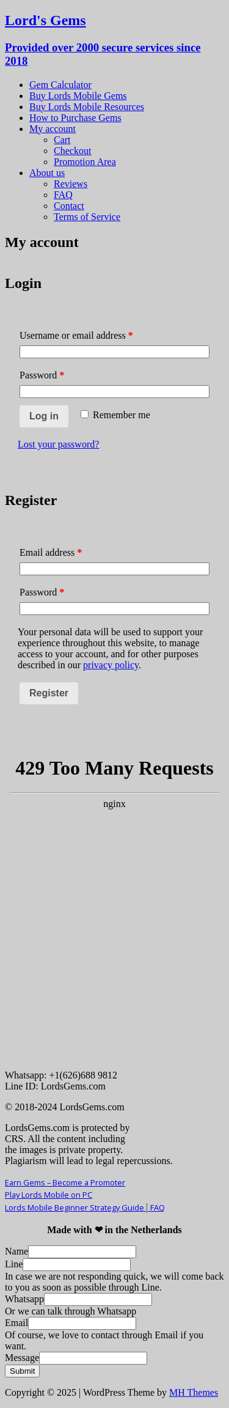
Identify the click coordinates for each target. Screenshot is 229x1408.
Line (14, 1264)
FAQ (63, 195)
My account (52, 128)
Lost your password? (58, 444)
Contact (69, 206)
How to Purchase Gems (75, 117)
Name (16, 1251)
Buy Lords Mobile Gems (78, 95)
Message (22, 1357)
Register (48, 693)
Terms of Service (87, 217)
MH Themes (193, 1392)
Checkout (72, 151)
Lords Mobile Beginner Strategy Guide (77, 1207)
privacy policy (111, 665)
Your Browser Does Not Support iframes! (114, 905)
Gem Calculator (60, 84)
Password (42, 375)
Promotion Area (85, 162)
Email (16, 1323)
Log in (44, 416)
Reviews (70, 184)
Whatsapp (24, 1299)
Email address (51, 552)
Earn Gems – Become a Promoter (65, 1182)
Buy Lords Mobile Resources (86, 106)
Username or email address (76, 335)
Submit (22, 1371)
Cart (62, 140)
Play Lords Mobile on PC (48, 1194)
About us (47, 173)
